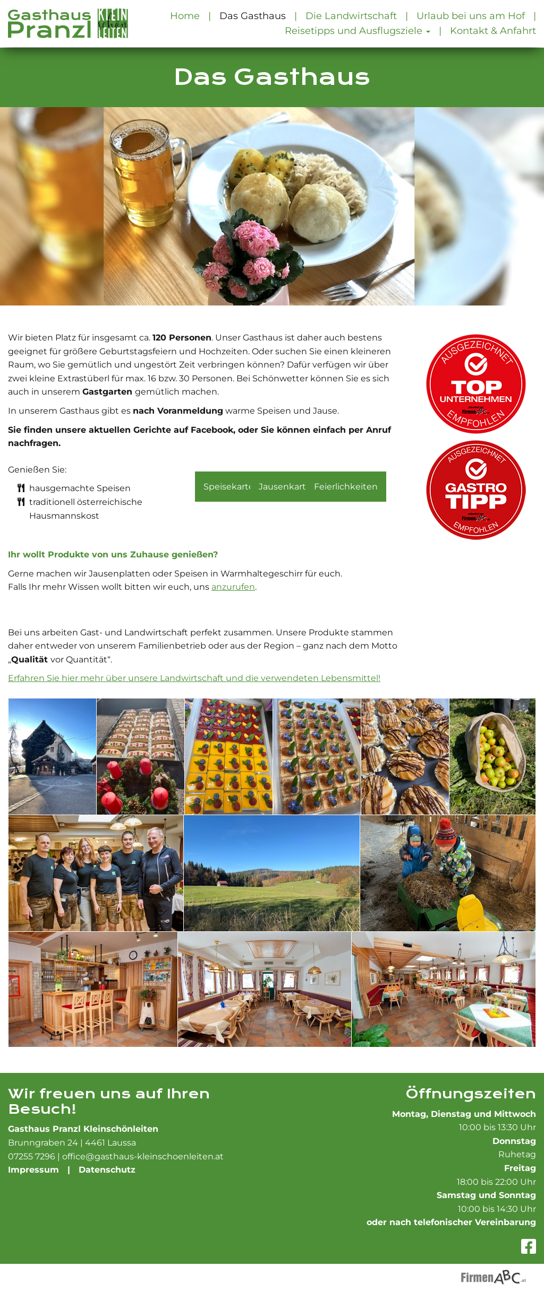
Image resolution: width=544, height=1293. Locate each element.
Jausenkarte (285, 487)
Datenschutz (107, 1170)
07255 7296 (31, 1156)
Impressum (33, 1170)
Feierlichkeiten (346, 487)
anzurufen (233, 587)
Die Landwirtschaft (351, 15)
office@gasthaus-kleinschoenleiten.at (143, 1156)
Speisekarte (228, 487)
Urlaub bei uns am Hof (470, 15)
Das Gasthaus (252, 15)
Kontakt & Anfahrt (493, 30)
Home (185, 15)
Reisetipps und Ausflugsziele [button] (357, 30)
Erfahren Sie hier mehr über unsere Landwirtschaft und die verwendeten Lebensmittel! (194, 678)
